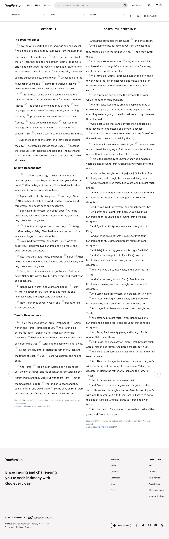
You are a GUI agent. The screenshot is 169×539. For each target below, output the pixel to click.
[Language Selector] (149, 5)
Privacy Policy (37, 524)
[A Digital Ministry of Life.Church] (84, 516)
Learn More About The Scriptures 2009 (101, 427)
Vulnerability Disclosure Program (18, 527)
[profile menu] (159, 5)
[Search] (88, 5)
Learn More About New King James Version (32, 406)
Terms (47, 524)
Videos (47, 5)
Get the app (137, 5)
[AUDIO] (131, 16)
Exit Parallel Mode (151, 16)
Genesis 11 (28, 14)
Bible (29, 5)
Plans (37, 5)
